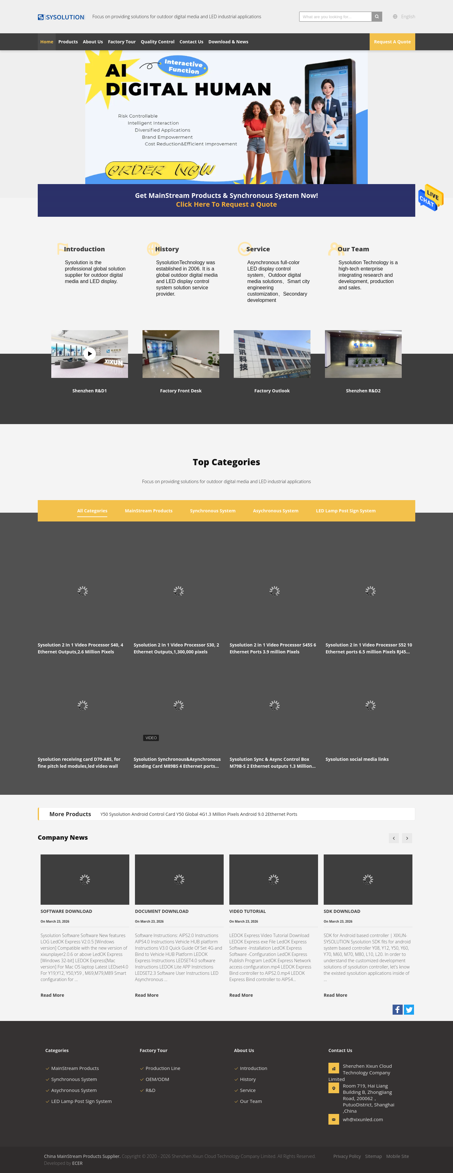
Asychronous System (71, 1090)
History (245, 1079)
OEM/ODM (154, 1079)
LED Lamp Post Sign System (78, 1101)
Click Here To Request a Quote (226, 204)
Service (245, 1090)
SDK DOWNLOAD (342, 911)
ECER (77, 1163)
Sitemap (373, 1156)
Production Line (160, 1068)
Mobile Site (397, 1156)
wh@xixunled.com (363, 1119)
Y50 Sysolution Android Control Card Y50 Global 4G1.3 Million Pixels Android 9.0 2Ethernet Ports (199, 814)
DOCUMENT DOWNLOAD (162, 911)
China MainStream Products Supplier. (83, 1156)
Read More (52, 995)
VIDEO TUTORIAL (247, 911)
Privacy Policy (347, 1156)
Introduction (250, 1068)
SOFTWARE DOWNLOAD (66, 911)
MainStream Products (72, 1068)
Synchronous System (71, 1079)
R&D (147, 1090)
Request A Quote (392, 42)
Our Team (248, 1101)
